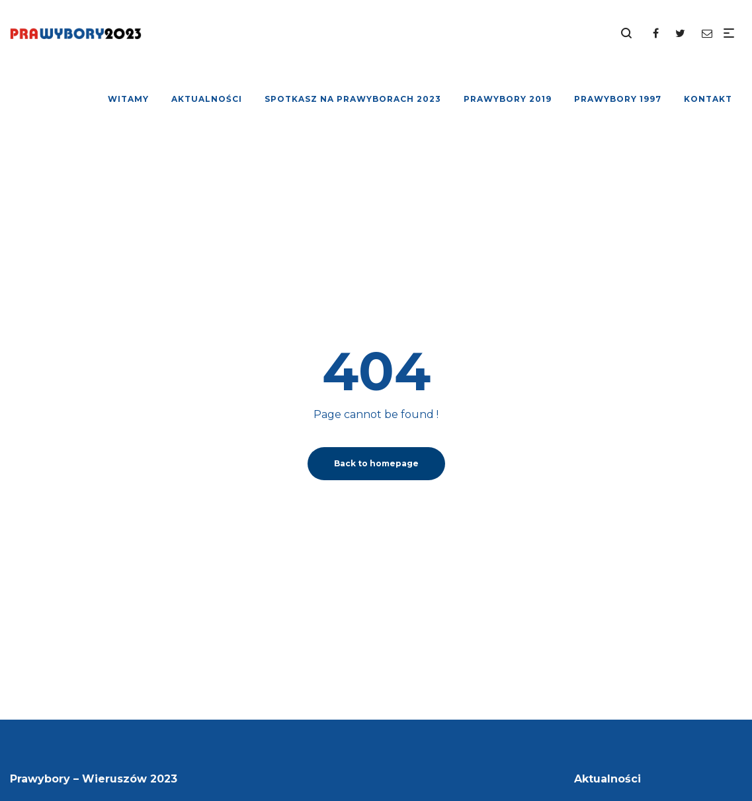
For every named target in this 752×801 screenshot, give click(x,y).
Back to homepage (376, 463)
